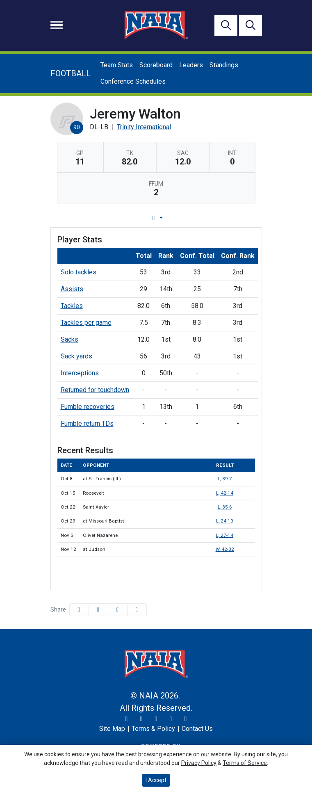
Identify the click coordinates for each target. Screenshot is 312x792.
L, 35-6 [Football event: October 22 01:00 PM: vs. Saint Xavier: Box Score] (225, 507)
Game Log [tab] (135, 218)
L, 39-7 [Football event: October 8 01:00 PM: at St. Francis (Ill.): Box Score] (225, 479)
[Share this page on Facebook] (79, 609)
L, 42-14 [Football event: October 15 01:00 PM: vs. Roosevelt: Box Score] (224, 493)
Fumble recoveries (87, 407)
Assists (72, 289)
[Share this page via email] (118, 609)
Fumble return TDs (87, 423)
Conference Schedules (133, 81)
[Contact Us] (197, 729)
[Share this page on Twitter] (98, 609)
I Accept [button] (156, 780)
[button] (137, 609)
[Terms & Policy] (153, 729)
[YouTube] (171, 719)
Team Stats (116, 65)
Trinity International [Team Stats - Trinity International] (144, 127)
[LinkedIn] (186, 719)
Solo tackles (78, 272)
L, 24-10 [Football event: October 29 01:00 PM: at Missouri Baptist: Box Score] (224, 521)
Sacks (69, 339)
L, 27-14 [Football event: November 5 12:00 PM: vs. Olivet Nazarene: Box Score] (224, 535)
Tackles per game (86, 322)
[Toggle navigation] (57, 25)
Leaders (191, 65)
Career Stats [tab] (187, 218)
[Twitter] (127, 719)
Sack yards (76, 356)
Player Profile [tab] (79, 218)
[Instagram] (141, 719)
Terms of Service (245, 763)
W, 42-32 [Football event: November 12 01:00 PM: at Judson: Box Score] (225, 549)
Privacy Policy (198, 763)
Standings (224, 65)
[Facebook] (156, 719)
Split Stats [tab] (240, 218)
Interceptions (80, 373)
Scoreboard (156, 65)
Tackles (72, 306)
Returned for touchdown (95, 390)
